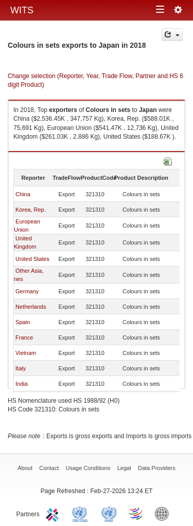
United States (32, 259)
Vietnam (25, 353)
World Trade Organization (136, 513)
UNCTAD (82, 513)
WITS (21, 10)
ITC (54, 513)
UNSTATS (109, 513)
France (24, 337)
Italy (20, 368)
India (21, 384)
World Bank (164, 513)
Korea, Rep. (30, 209)
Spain (22, 322)
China (22, 194)
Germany (27, 291)
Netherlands (30, 307)
